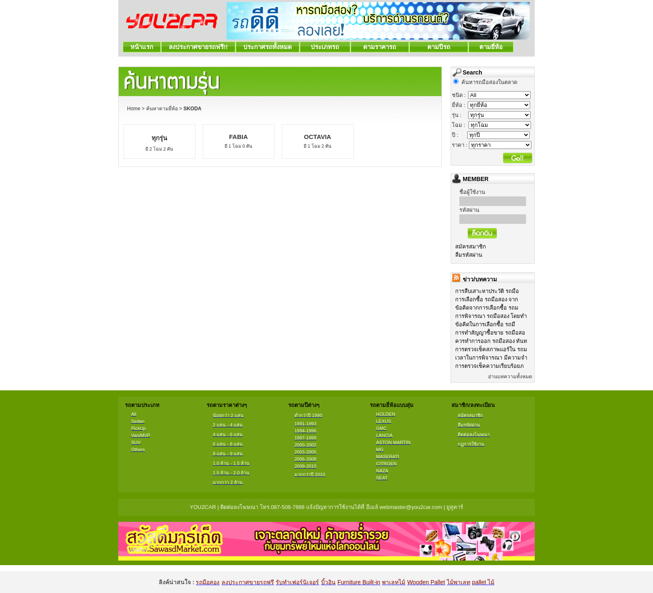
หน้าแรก (141, 46)
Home (133, 109)
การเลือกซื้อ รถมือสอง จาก (486, 299)
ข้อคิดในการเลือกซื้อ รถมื (485, 324)
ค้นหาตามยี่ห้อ (162, 109)
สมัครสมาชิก (470, 246)
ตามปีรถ (439, 46)
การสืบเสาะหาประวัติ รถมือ (487, 291)
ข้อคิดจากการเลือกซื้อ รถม (486, 308)
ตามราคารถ (379, 46)
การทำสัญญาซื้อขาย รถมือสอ (490, 333)
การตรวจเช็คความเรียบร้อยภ (489, 366)
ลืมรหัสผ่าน (468, 255)
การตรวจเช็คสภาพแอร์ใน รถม (491, 349)
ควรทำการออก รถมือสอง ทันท (491, 341)
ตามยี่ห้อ (491, 46)
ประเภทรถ (325, 46)
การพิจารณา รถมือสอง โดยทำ (491, 316)
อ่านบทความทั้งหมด (510, 377)
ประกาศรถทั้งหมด (267, 46)
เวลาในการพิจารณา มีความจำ (491, 358)
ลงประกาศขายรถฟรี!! (198, 46)
